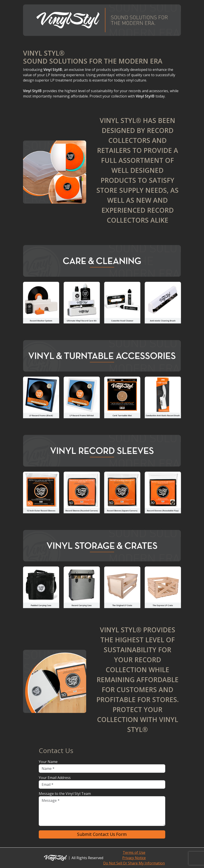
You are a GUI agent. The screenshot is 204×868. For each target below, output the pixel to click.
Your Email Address (55, 777)
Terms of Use (134, 852)
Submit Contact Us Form (102, 834)
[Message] (102, 811)
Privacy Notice (134, 857)
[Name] (102, 768)
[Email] (102, 784)
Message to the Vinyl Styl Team (65, 793)
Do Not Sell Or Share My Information (134, 863)
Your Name (48, 761)
